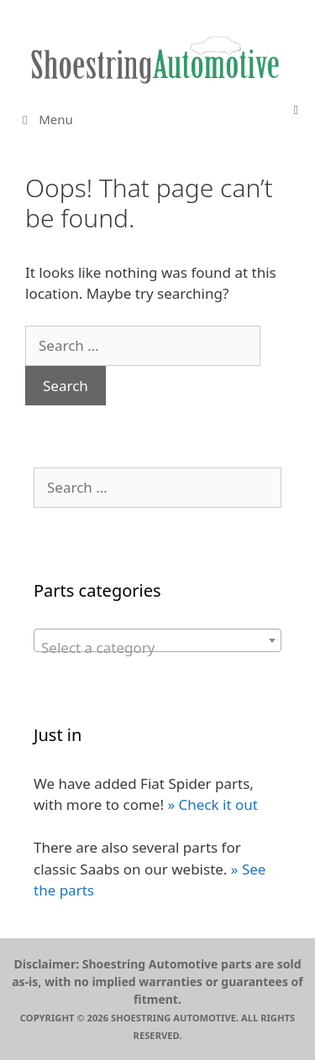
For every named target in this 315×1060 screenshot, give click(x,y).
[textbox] (157, 648)
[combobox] (157, 640)
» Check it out (212, 804)
